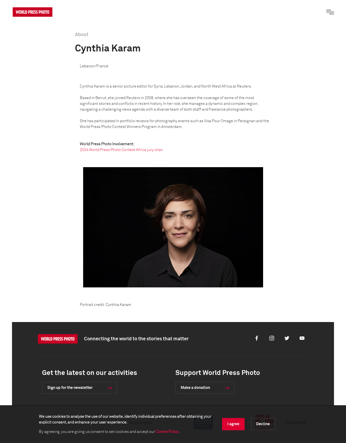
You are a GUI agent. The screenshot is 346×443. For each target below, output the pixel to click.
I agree (233, 424)
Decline (263, 424)
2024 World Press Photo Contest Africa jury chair (121, 150)
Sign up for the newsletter (70, 388)
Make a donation (195, 388)
